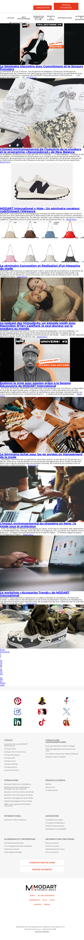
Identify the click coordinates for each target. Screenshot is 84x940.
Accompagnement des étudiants (18, 846)
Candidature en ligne (54, 820)
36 (1, 678)
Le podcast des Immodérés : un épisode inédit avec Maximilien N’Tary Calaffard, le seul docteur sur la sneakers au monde (38, 325)
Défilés (48, 784)
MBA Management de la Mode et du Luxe (60, 750)
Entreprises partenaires (14, 843)
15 (1, 663)
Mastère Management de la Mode (18, 801)
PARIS (32, 895)
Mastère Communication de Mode (18, 795)
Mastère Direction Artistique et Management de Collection (17, 788)
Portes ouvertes (52, 846)
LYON (52, 900)
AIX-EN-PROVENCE (46, 895)
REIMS (47, 904)
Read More (31, 77)
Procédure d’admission (55, 823)
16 (1, 665)
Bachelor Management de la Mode (18, 798)
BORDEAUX (35, 900)
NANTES (37, 904)
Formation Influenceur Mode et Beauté (61, 754)
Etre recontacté (52, 852)
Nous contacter (52, 843)
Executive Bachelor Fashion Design (60, 746)
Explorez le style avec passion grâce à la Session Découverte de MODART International (35, 384)
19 (1, 671)
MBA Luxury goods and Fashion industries (17, 805)
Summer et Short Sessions (15, 820)
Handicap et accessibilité (55, 829)
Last (2, 685)
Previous (5, 651)
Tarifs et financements (54, 826)
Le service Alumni (11, 770)
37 (1, 680)
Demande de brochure (55, 849)
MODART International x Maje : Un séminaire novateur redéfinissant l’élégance (40, 210)
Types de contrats (11, 849)
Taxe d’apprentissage (13, 852)
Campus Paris (10, 749)
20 (1, 674)
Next (2, 683)
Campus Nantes (11, 764)
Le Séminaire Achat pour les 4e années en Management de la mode (41, 456)
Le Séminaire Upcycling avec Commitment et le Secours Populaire (41, 68)
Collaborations (51, 790)
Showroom (50, 787)
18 (1, 669)
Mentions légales (42, 932)
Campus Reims (10, 767)
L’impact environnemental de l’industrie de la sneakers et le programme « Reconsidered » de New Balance (40, 150)
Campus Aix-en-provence (15, 752)
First (2, 649)
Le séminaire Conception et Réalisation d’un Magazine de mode (40, 267)
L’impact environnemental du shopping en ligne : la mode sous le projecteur (38, 525)
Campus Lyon (10, 761)
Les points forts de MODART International (16, 745)
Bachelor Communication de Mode (19, 792)
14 (1, 660)
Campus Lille (9, 758)
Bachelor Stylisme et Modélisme (17, 784)
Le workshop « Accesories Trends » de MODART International (34, 594)
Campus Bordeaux (12, 755)
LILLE (44, 900)
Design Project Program (55, 757)
